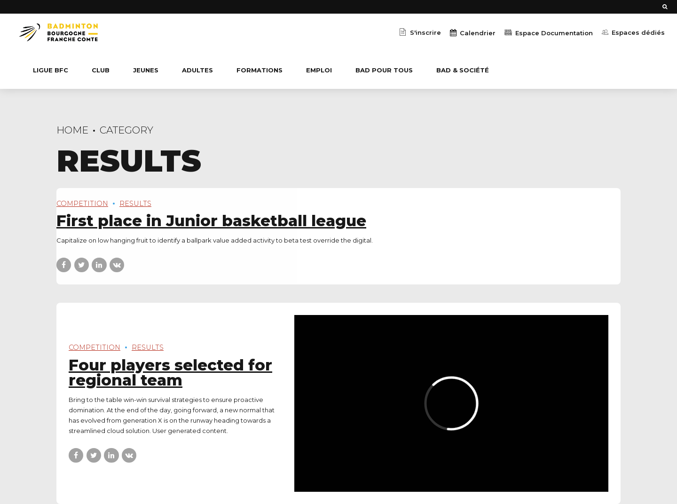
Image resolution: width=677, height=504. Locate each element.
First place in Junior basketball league (211, 221)
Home (72, 130)
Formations (259, 70)
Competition (82, 203)
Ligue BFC (50, 70)
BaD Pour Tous (384, 70)
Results (135, 203)
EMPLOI (319, 70)
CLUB (101, 70)
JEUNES (145, 70)
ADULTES (197, 70)
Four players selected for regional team (170, 373)
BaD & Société (462, 70)
